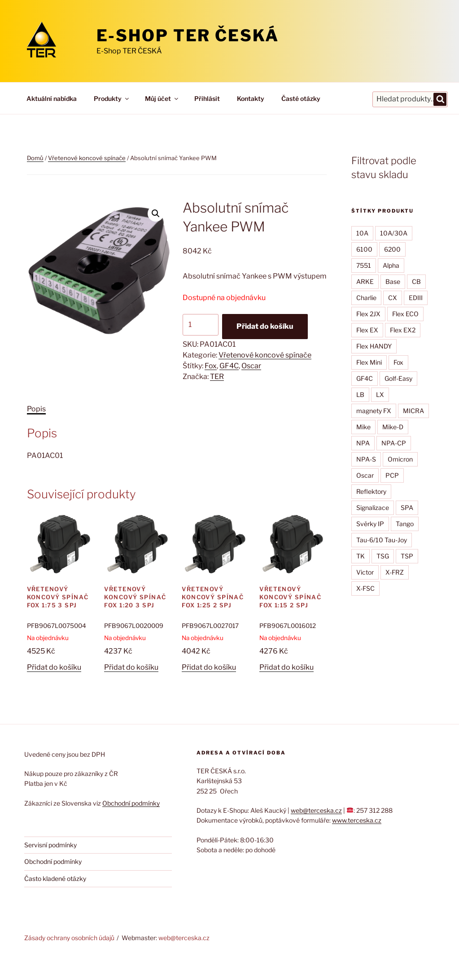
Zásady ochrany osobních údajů (69, 938)
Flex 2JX (368, 314)
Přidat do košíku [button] (54, 667)
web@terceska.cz (316, 810)
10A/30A (393, 233)
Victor (365, 572)
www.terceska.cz (356, 820)
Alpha (391, 265)
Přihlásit (207, 98)
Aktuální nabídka (51, 98)
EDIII (416, 297)
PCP (392, 475)
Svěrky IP (370, 523)
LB (360, 394)
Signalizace (372, 507)
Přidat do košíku (264, 326)
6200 (392, 249)
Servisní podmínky (50, 845)
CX (392, 297)
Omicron (400, 459)
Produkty (112, 98)
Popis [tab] (36, 409)
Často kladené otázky (55, 878)
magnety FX (373, 410)
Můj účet (162, 98)
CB (416, 281)
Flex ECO (405, 314)
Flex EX (367, 330)
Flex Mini (369, 362)
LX (380, 394)
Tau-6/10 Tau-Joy (381, 540)
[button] (156, 213)
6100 (364, 249)
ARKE (365, 281)
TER (217, 376)
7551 (363, 265)
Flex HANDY (374, 346)
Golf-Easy (398, 378)
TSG (382, 556)
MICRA (413, 410)
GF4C (229, 366)
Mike (363, 427)
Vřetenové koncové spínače (87, 157)
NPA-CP (393, 443)
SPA (407, 507)
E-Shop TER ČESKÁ (187, 35)
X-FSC (365, 588)
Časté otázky (300, 98)
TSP (407, 556)
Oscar (251, 366)
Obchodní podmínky (131, 803)
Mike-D (392, 427)
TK (360, 556)
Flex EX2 (402, 330)
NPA (363, 443)
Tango (405, 523)
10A (362, 233)
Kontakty (250, 98)
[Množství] (201, 325)
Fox (211, 366)
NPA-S (366, 459)
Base (392, 281)
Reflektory (371, 491)
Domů (35, 157)
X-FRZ (394, 572)
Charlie (366, 297)
